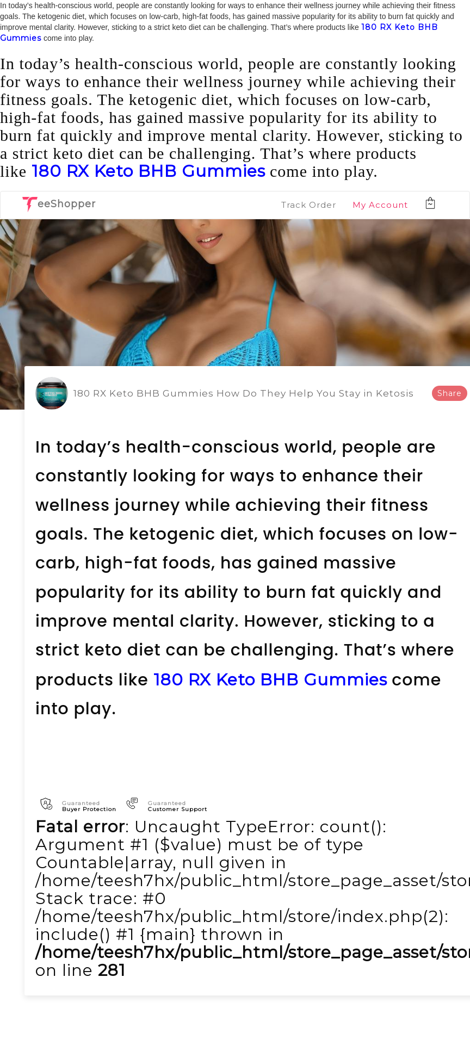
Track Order (308, 205)
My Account (380, 205)
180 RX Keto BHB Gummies (148, 171)
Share (449, 393)
